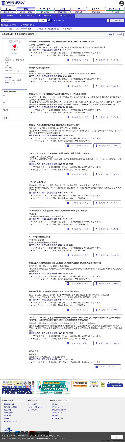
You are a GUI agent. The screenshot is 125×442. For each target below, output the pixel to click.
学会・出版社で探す (66, 15)
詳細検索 (10, 15)
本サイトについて (58, 407)
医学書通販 (7, 415)
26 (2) (60, 50)
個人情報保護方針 (58, 418)
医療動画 (7, 418)
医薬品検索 (7, 410)
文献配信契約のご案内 (59, 410)
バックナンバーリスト (13, 80)
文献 (10, 29)
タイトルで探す (29, 15)
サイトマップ (32, 410)
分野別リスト (10, 83)
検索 (5, 118)
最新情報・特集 (9, 404)
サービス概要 (32, 404)
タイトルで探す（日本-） (24, 29)
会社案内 (55, 404)
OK (117, 437)
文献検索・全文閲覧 (10, 407)
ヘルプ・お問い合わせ (35, 407)
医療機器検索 (8, 413)
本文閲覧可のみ (28, 25)
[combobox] (19, 20)
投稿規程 (8, 77)
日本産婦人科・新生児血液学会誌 (48, 29)
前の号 (111, 34)
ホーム (3, 29)
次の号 (119, 34)
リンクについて (57, 413)
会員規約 (55, 415)
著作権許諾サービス (10, 421)
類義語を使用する (9, 25)
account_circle (122, 3)
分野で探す (47, 15)
